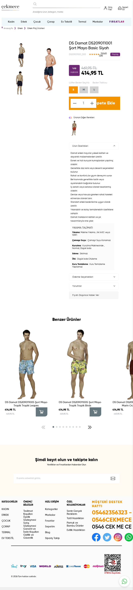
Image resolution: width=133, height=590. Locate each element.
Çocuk (37, 22)
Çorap (51, 22)
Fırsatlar (116, 22)
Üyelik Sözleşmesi (29, 518)
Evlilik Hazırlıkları (76, 530)
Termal (82, 22)
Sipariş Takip (52, 538)
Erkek (24, 22)
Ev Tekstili (66, 22)
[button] (53, 427)
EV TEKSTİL (8, 538)
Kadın (11, 22)
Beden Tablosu (100, 83)
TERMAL (6, 532)
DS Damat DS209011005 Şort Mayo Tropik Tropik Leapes (26, 404)
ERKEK (5, 515)
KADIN (5, 509)
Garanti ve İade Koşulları (31, 530)
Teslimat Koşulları (28, 512)
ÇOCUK (6, 521)
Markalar (98, 22)
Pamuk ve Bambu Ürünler (75, 524)
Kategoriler (51, 509)
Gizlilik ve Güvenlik (28, 536)
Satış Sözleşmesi (29, 524)
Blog (47, 532)
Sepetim (50, 526)
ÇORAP (6, 526)
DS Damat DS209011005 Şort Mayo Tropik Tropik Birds (80, 404)
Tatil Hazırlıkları (75, 518)
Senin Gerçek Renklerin (74, 512)
